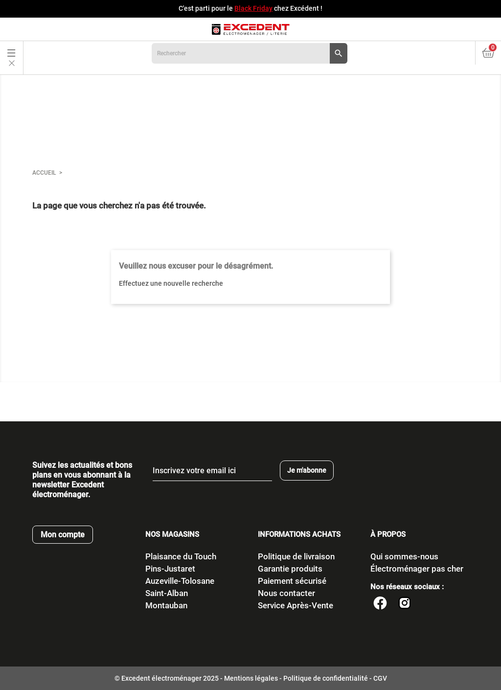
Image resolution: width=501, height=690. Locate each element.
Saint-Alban (166, 593)
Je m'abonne (306, 470)
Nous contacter (286, 593)
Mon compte (63, 534)
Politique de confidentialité (325, 678)
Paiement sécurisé (292, 581)
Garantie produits (290, 569)
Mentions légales (251, 678)
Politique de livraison (296, 556)
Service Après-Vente (295, 605)
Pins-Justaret (170, 569)
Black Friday (253, 8)
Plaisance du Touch (180, 556)
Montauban (166, 605)
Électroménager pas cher (416, 569)
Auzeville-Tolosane (179, 581)
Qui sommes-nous (404, 556)
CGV (380, 678)
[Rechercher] (249, 53)
